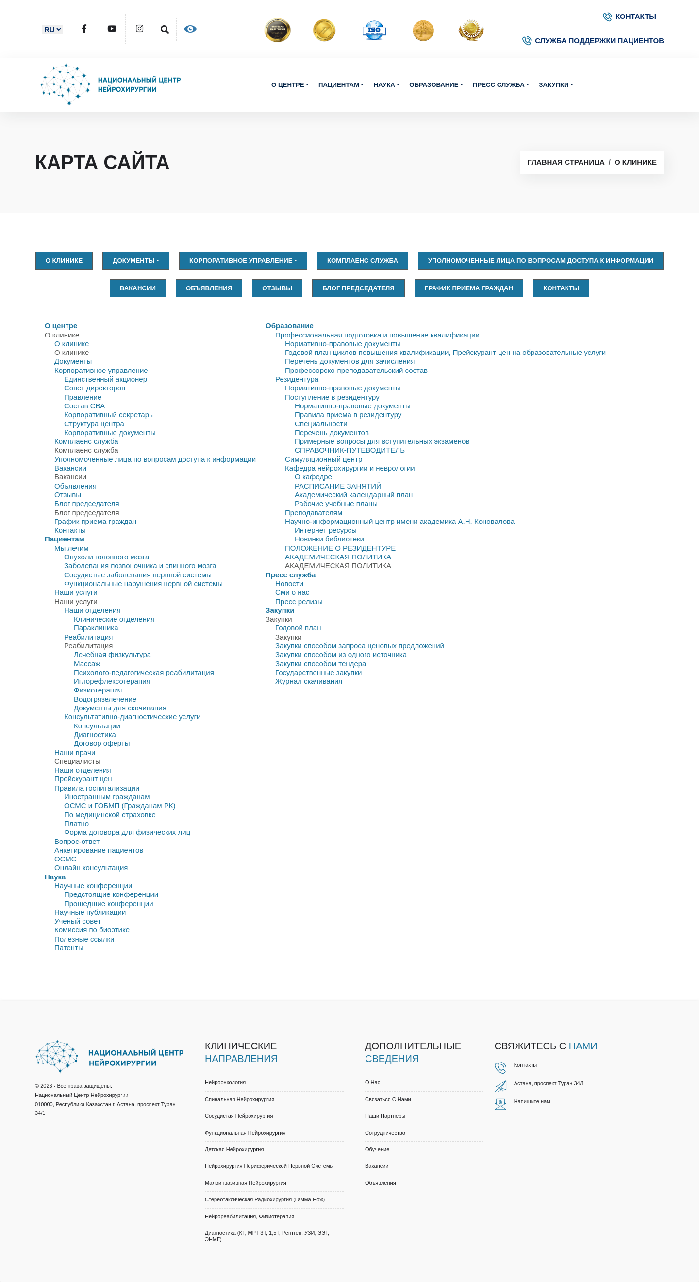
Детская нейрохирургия (234, 1149)
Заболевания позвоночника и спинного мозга (140, 565)
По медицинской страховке (110, 814)
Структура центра (94, 424)
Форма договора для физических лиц (127, 832)
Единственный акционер (105, 379)
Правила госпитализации (96, 788)
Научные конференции (93, 885)
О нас (372, 1082)
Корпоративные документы (110, 432)
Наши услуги (76, 592)
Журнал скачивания (308, 681)
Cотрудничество (385, 1133)
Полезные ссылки (84, 939)
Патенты (68, 948)
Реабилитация (88, 637)
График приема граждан (469, 288)
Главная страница (565, 162)
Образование (433, 84)
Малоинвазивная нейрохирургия (245, 1183)
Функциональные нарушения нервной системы (143, 583)
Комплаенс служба (362, 260)
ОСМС (65, 859)
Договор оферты (102, 743)
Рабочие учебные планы (336, 503)
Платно (76, 823)
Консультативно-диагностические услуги (132, 716)
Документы (134, 260)
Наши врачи (74, 752)
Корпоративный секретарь (108, 414)
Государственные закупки (318, 672)
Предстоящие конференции (111, 894)
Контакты (561, 288)
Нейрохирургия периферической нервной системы (269, 1166)
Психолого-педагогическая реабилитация (144, 672)
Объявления (209, 288)
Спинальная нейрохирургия (239, 1099)
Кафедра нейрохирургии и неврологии (350, 468)
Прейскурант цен (83, 779)
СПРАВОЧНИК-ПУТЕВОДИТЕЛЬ (350, 450)
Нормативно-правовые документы (343, 343)
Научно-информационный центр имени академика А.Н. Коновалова (400, 521)
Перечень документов (332, 432)
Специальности (321, 424)
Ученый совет (77, 921)
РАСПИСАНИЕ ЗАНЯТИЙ (338, 486)
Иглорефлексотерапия (112, 681)
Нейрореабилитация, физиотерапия (249, 1216)
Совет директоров (94, 388)
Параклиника (96, 628)
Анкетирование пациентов (98, 850)
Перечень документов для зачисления (350, 361)
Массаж (87, 663)
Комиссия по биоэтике (92, 930)
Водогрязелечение (105, 699)
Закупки (553, 84)
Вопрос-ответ (77, 841)
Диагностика (95, 734)
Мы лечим (71, 548)
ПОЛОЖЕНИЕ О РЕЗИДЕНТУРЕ (340, 548)
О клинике (636, 162)
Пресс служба (499, 84)
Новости (289, 583)
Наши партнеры (385, 1116)
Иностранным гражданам (107, 797)
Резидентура (296, 379)
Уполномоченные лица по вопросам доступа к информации (540, 260)
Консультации (97, 726)
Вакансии (138, 288)
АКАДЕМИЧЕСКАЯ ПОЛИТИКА (338, 557)
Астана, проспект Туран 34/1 (549, 1083)
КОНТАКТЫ (629, 16)
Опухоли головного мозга (106, 557)
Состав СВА (84, 406)
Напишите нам (532, 1101)
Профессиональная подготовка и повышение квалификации (377, 335)
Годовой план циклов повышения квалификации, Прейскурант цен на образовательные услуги (445, 352)
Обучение (377, 1149)
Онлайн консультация (91, 867)
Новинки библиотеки (329, 539)
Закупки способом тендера (320, 663)
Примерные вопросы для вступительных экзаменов (382, 441)
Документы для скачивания (120, 708)
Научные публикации (90, 912)
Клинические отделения (114, 619)
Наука (384, 84)
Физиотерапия (98, 690)
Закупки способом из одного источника (341, 654)
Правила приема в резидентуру (348, 414)
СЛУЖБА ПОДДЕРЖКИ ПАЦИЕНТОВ (593, 40)
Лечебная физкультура (112, 654)
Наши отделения (92, 610)
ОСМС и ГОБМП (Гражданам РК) (120, 805)
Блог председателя (358, 288)
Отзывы (277, 288)
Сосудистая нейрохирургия (239, 1116)
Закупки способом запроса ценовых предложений (359, 645)
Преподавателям (313, 512)
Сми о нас (292, 592)
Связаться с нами (388, 1099)
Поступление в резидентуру (332, 397)
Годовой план (298, 628)
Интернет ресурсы (326, 530)
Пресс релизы (299, 601)
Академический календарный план (354, 494)
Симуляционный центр (323, 459)
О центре (287, 84)
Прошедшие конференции (108, 903)
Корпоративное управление (241, 260)
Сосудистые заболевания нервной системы (138, 575)
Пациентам (338, 84)
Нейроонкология (225, 1082)
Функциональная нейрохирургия (245, 1133)
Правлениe (82, 397)
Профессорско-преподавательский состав (356, 370)
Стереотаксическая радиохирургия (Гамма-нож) (265, 1199)
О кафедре (313, 476)
